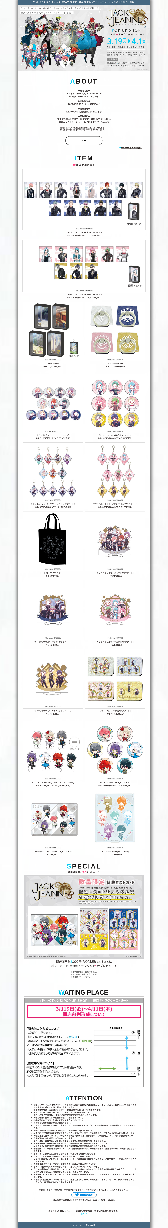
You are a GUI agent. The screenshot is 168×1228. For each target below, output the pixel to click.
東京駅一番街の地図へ (131, 147)
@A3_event (107, 1190)
